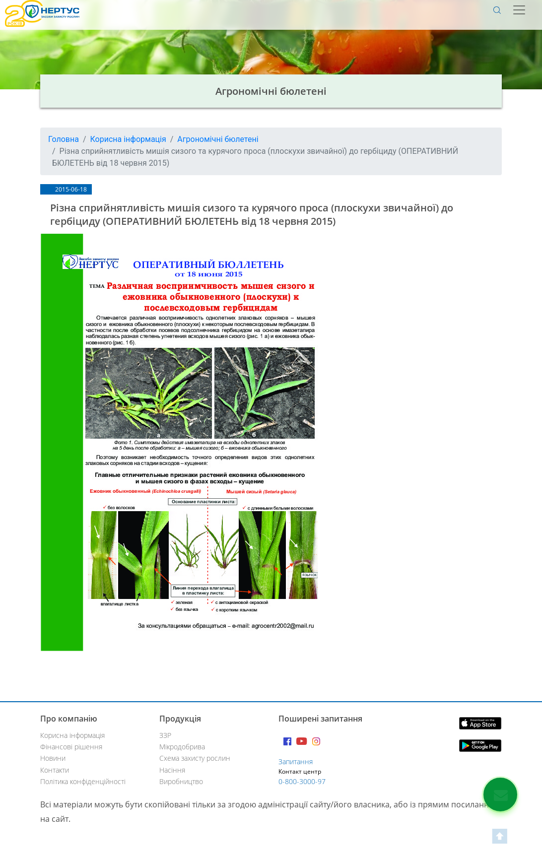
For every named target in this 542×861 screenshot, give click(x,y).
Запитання (295, 761)
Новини (53, 758)
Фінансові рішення (71, 746)
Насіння (172, 770)
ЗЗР (165, 735)
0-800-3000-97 (302, 781)
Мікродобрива (182, 746)
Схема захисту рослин (194, 758)
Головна (63, 139)
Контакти (54, 770)
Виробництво (181, 781)
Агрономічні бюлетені (217, 139)
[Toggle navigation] (520, 10)
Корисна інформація (128, 139)
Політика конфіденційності (83, 781)
